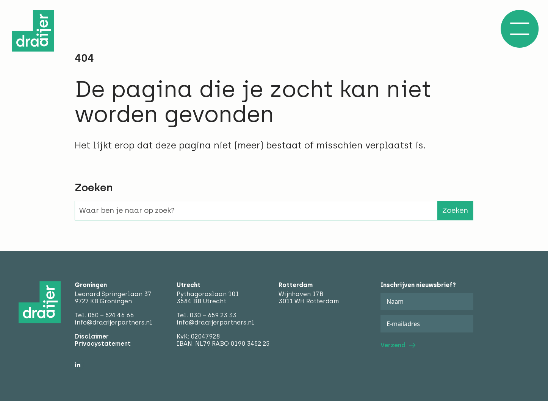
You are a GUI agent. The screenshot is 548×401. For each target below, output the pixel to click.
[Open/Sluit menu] (520, 29)
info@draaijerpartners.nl (113, 322)
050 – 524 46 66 (111, 315)
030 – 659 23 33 (212, 315)
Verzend (393, 345)
